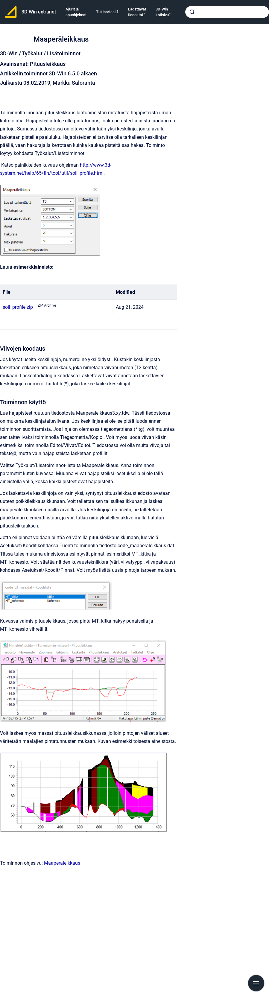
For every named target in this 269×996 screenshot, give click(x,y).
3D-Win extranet (39, 12)
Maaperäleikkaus (62, 863)
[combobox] (227, 12)
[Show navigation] (256, 983)
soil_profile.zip (18, 307)
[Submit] (192, 12)
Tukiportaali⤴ (107, 12)
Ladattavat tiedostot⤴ (137, 12)
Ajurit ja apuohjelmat (76, 12)
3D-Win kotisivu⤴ (163, 12)
